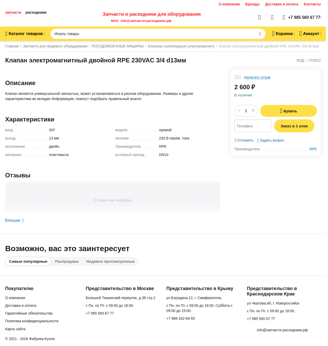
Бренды (252, 4)
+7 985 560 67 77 (100, 313)
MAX (113, 21)
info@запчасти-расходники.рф (146, 21)
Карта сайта (15, 329)
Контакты (312, 4)
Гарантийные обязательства (29, 313)
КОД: (301, 60)
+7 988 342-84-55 (180, 318)
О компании (229, 4)
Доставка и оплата (281, 4)
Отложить (243, 140)
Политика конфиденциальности (32, 321)
